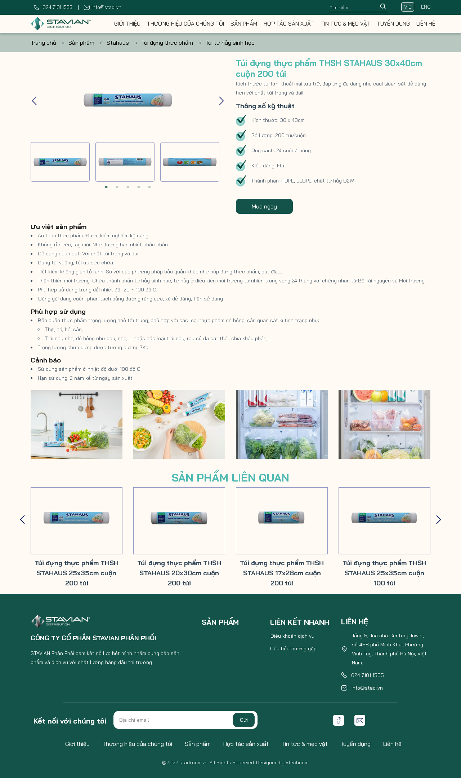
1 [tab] (106, 187)
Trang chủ (49, 42)
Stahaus (124, 42)
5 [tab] (149, 187)
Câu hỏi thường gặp (293, 648)
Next (221, 100)
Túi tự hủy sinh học (230, 42)
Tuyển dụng (393, 23)
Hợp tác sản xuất (289, 23)
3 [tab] (127, 187)
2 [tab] (117, 187)
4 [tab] (138, 187)
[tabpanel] (60, 162)
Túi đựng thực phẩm (173, 42)
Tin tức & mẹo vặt (345, 23)
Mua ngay (264, 206)
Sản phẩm (243, 23)
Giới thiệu (127, 23)
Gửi (244, 720)
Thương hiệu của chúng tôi (185, 23)
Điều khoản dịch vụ (292, 636)
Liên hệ (425, 23)
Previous (34, 100)
